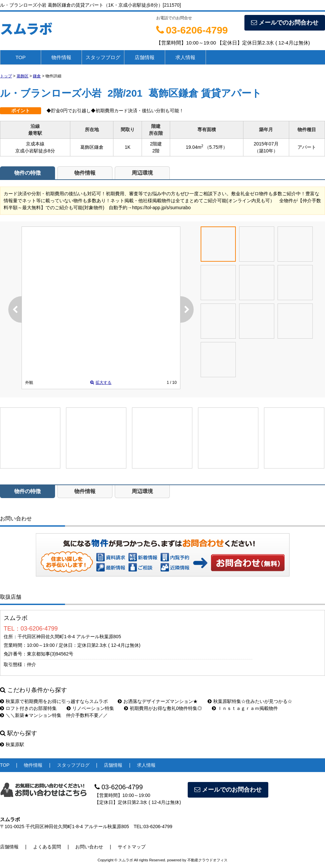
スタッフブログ (103, 57)
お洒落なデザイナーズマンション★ (158, 701)
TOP (21, 57)
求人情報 (185, 57)
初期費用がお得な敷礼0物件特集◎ (163, 708)
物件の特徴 (27, 173)
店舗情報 (145, 57)
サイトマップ (132, 846)
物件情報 (61, 57)
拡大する (100, 382)
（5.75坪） (216, 147)
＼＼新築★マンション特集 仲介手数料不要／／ (54, 715)
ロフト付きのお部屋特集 (28, 708)
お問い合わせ (248, 562)
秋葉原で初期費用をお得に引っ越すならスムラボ (54, 701)
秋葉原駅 (12, 744)
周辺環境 (142, 173)
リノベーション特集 (90, 708)
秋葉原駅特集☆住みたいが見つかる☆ (250, 701)
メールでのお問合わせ (284, 22)
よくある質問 (47, 846)
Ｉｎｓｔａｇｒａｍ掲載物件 (245, 708)
